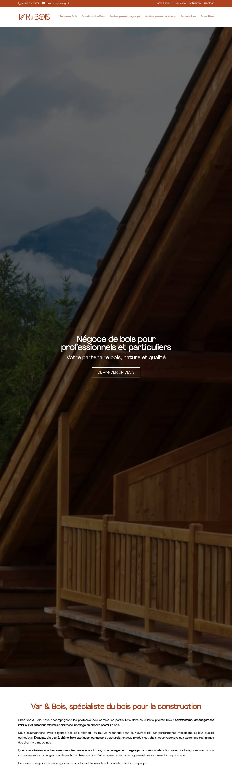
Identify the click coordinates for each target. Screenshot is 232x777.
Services (180, 3)
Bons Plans (207, 16)
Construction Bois (93, 16)
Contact (209, 3)
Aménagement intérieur (160, 16)
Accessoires (188, 16)
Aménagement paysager (124, 16)
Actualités (195, 3)
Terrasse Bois (68, 16)
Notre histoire (164, 3)
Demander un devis (116, 372)
